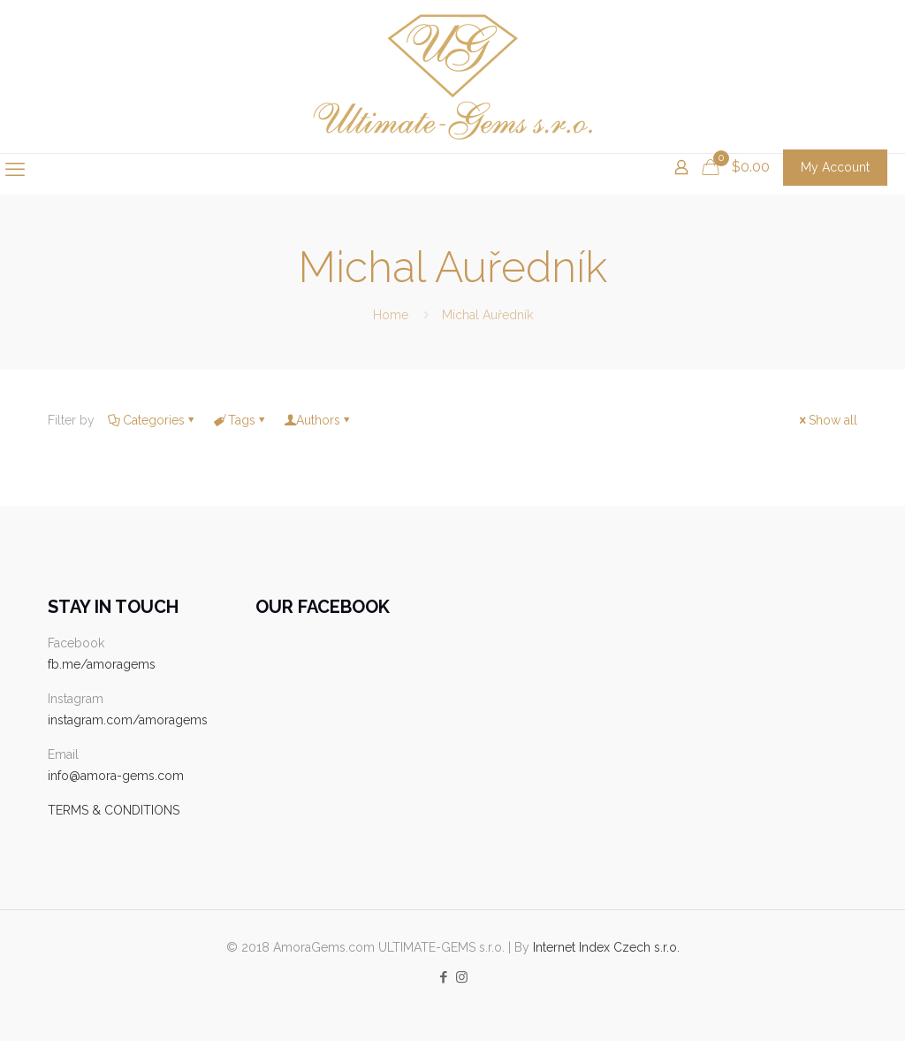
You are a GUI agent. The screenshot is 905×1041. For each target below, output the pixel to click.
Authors (318, 420)
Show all (826, 420)
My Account (835, 167)
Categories (152, 420)
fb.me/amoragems (102, 664)
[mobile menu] (15, 169)
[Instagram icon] (461, 977)
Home (390, 315)
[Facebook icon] (443, 977)
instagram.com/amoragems (128, 720)
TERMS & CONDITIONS (113, 810)
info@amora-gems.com (116, 776)
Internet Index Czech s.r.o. (606, 947)
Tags (240, 420)
